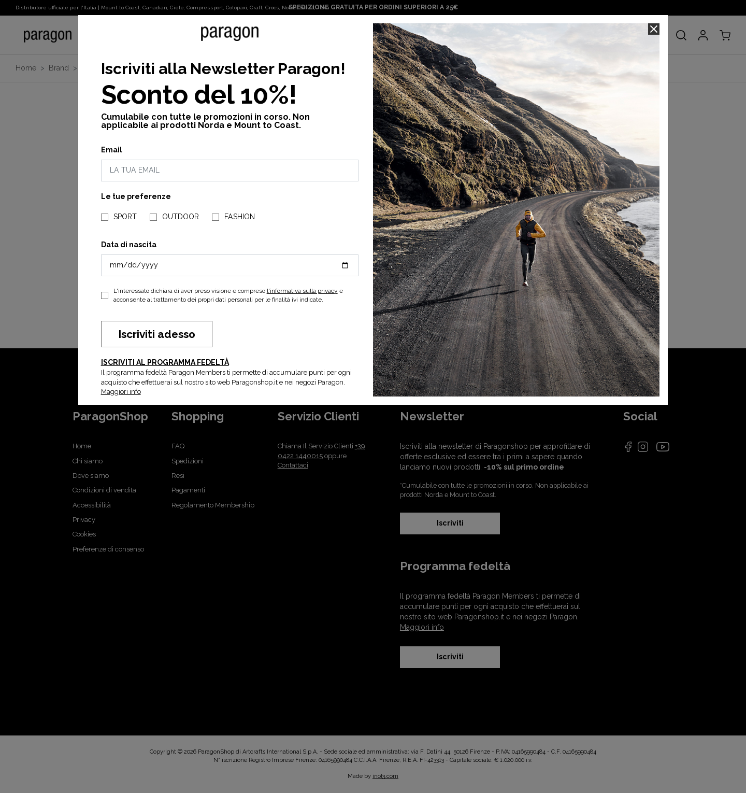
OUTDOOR (180, 217)
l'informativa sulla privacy (302, 290)
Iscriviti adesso (156, 334)
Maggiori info (121, 391)
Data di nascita (128, 244)
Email (111, 150)
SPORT (125, 217)
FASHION (239, 217)
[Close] (653, 29)
